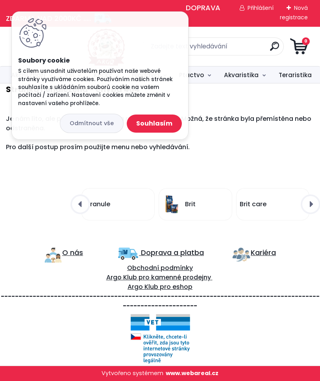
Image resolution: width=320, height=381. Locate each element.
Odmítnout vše (92, 123)
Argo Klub (121, 277)
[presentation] (80, 204)
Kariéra (263, 252)
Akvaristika (241, 75)
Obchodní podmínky (160, 267)
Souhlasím (154, 123)
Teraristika (295, 75)
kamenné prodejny (180, 277)
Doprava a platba (171, 252)
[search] (254, 49)
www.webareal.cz (192, 373)
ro (146, 277)
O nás (72, 252)
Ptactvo (191, 75)
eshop (181, 286)
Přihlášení (261, 8)
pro (165, 286)
